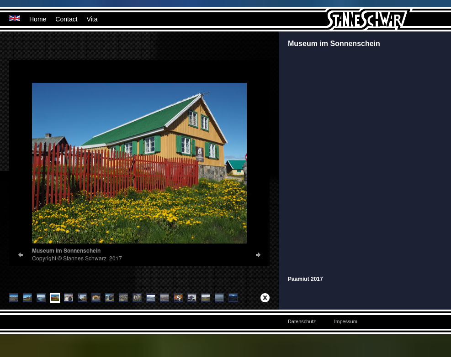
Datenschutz (302, 321)
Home (37, 19)
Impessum (345, 321)
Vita (92, 19)
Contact (66, 19)
